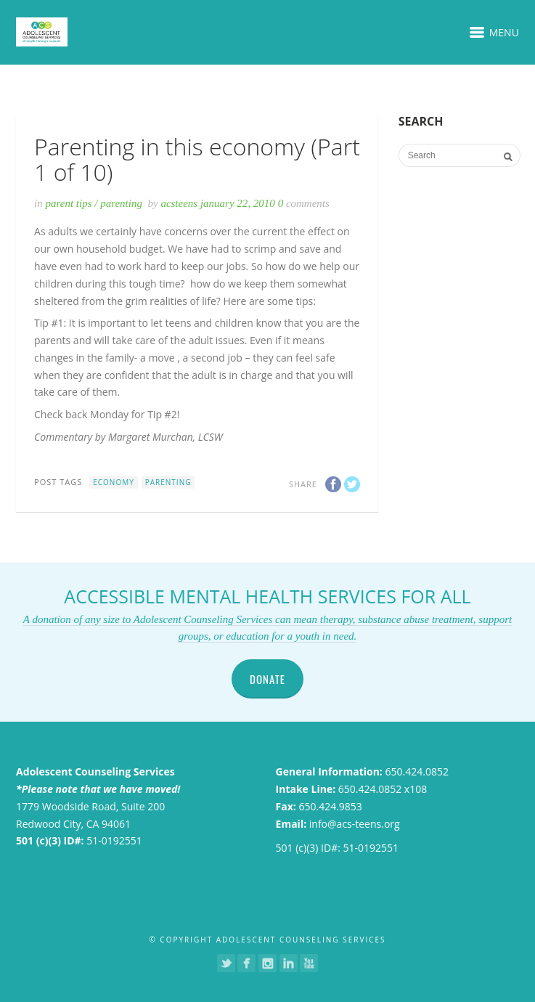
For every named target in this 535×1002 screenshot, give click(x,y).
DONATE (267, 679)
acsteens (180, 203)
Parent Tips (68, 203)
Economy (113, 482)
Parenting (121, 203)
